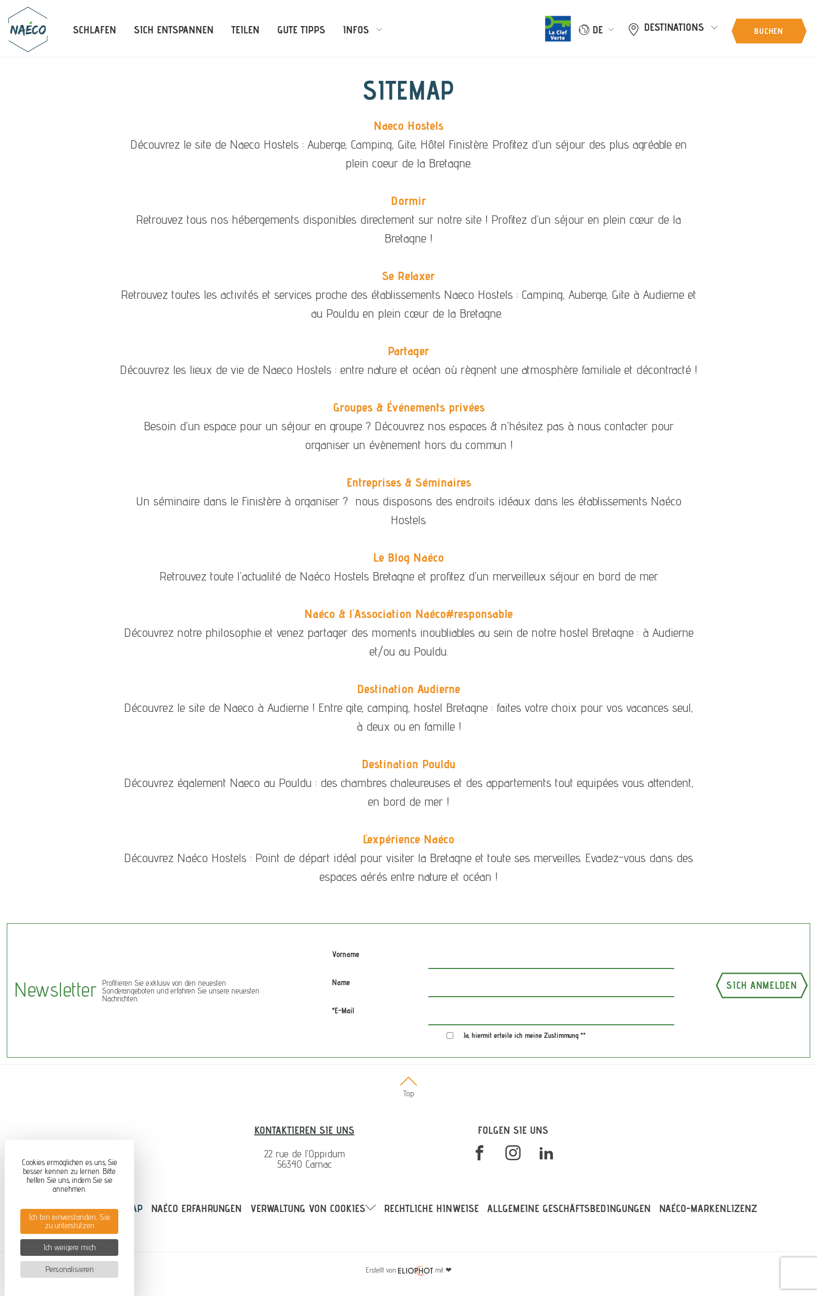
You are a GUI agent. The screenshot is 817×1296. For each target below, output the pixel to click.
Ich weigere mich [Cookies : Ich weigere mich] (69, 1247)
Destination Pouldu (408, 763)
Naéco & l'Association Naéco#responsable (408, 613)
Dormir (408, 200)
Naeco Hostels (408, 125)
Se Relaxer (408, 275)
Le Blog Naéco (408, 557)
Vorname (346, 954)
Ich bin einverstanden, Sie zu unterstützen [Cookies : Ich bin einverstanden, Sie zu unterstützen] (69, 1221)
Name (341, 982)
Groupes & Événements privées (409, 407)
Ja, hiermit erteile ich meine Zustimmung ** (525, 1035)
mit (409, 1270)
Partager (408, 350)
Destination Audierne (408, 688)
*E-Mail (343, 1010)
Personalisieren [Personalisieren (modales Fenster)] (69, 1269)
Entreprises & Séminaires (408, 482)
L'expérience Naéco (408, 838)
